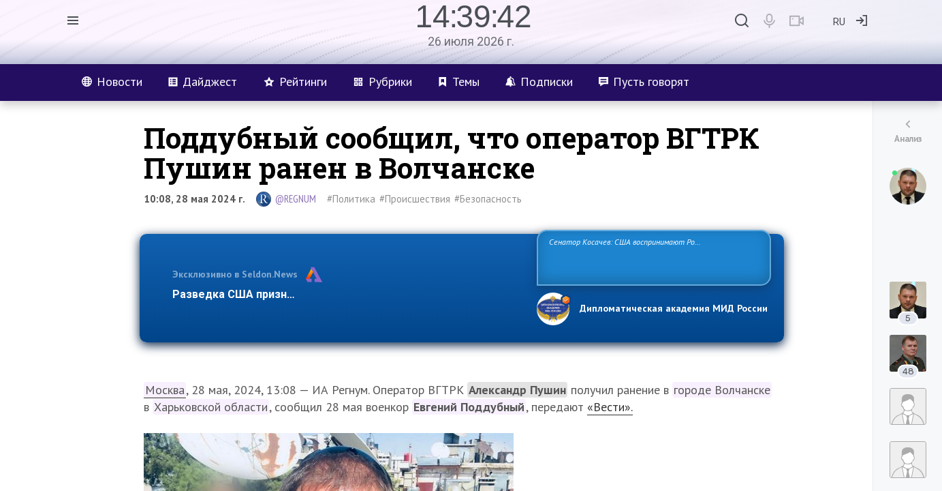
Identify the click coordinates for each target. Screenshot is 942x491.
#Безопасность (488, 198)
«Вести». (610, 407)
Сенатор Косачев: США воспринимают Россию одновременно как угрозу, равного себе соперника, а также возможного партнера (652, 257)
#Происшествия (414, 198)
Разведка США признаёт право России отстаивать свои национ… (347, 294)
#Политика (351, 198)
